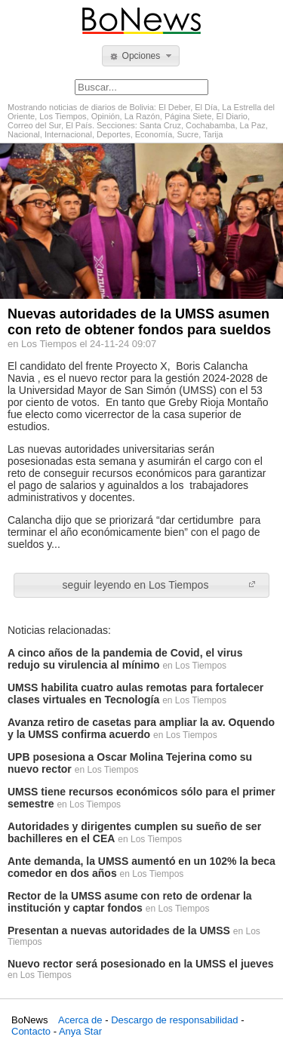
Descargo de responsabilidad (174, 1020)
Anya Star (80, 1031)
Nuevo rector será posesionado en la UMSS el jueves (140, 964)
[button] (141, 55)
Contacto (31, 1031)
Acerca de (80, 1020)
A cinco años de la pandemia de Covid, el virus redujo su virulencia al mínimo (125, 659)
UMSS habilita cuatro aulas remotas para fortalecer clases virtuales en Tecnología (135, 693)
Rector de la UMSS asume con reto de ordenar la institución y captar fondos (130, 902)
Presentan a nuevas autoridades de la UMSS (119, 930)
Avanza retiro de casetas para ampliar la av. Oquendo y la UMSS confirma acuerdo (141, 728)
